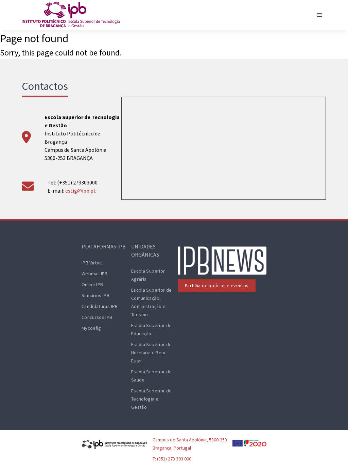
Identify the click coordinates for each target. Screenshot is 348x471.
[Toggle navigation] (319, 15)
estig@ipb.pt (80, 190)
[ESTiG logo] (71, 15)
